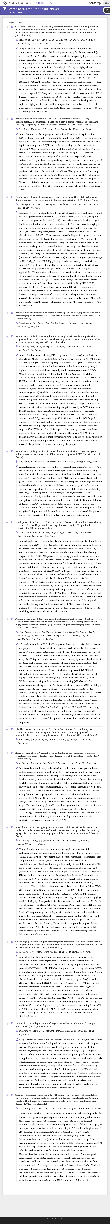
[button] (106, 3)
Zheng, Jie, (73, 1108)
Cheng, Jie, (48, 346)
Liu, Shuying (47, 639)
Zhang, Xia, (36, 129)
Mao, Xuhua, (36, 346)
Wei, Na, (92, 632)
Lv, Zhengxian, (38, 461)
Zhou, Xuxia (91, 763)
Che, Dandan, (25, 1030)
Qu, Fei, (58, 632)
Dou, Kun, (36, 39)
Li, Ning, (34, 840)
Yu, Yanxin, (36, 204)
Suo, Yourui (50, 536)
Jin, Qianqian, (49, 204)
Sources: (8, 13)
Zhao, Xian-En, (34, 532)
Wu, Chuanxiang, (66, 461)
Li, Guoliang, (62, 39)
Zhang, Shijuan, (88, 39)
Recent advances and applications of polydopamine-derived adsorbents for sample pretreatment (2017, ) (55, 1025)
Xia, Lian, (35, 635)
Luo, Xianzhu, (25, 323)
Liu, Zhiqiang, (24, 639)
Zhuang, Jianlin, (73, 346)
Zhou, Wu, (82, 204)
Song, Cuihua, (48, 39)
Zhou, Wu (57, 43)
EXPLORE (94, 3)
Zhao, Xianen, (38, 43)
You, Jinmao (86, 129)
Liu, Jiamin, (87, 346)
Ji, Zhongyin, (48, 129)
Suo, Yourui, (94, 204)
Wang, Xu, (49, 323)
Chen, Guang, (24, 43)
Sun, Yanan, (24, 129)
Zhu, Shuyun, (48, 532)
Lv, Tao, (22, 532)
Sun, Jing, (36, 639)
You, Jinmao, (25, 39)
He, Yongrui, (82, 632)
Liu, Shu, (85, 635)
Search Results (19, 13)
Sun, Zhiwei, (74, 39)
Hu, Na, (49, 43)
